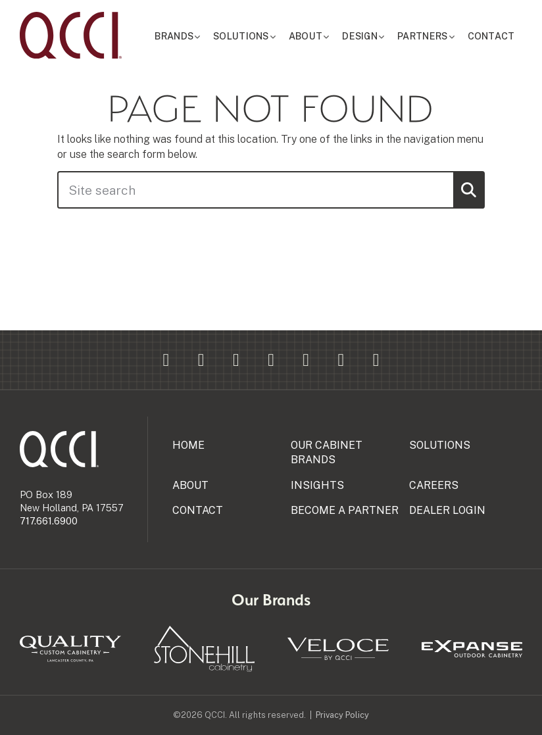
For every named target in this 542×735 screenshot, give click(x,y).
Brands (200, 36)
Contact (493, 36)
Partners (430, 36)
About (322, 36)
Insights (317, 485)
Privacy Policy (342, 715)
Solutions (262, 36)
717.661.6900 (49, 520)
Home (188, 445)
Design (373, 36)
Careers (433, 485)
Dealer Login (447, 510)
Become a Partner (345, 510)
